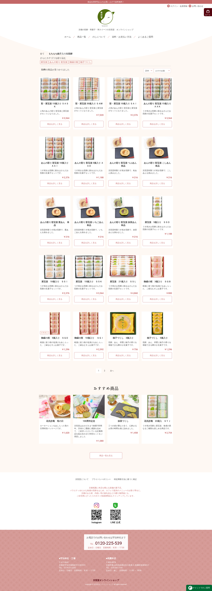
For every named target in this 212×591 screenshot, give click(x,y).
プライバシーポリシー (101, 479)
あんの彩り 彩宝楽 (58, 62)
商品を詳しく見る (54, 124)
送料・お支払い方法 (121, 37)
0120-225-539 (108, 543)
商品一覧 (81, 37)
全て (42, 53)
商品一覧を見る (106, 456)
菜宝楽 (44, 62)
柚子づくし (85, 62)
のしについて (98, 37)
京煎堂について (82, 479)
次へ (112, 371)
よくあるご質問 (145, 37)
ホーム (67, 37)
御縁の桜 (73, 62)
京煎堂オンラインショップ (106, 580)
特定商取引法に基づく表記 (125, 479)
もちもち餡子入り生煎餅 (60, 53)
